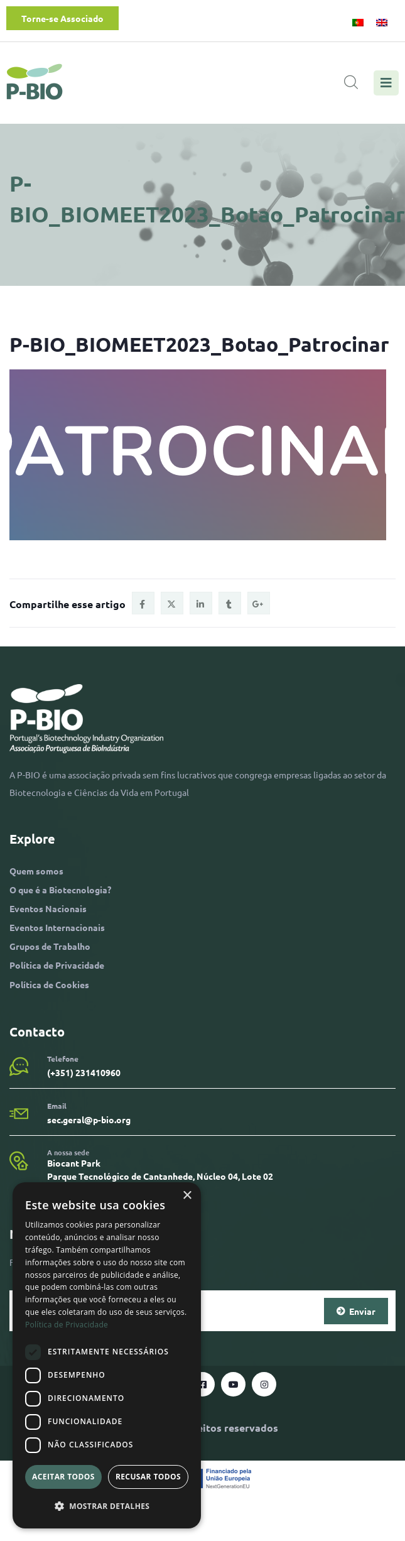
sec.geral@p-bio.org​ (89, 1119)
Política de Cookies (49, 984)
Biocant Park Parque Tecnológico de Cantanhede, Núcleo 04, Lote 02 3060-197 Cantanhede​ (160, 1176)
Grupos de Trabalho (49, 946)
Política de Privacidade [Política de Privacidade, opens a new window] (66, 1324)
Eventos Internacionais (57, 927)
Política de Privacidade (56, 965)
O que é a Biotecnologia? (60, 889)
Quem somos (36, 870)
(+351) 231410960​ (84, 1072)
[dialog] (107, 1355)
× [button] (187, 1196)
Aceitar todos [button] (63, 1476)
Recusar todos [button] (148, 1476)
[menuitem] (358, 21)
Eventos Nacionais (48, 908)
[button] (106, 1506)
